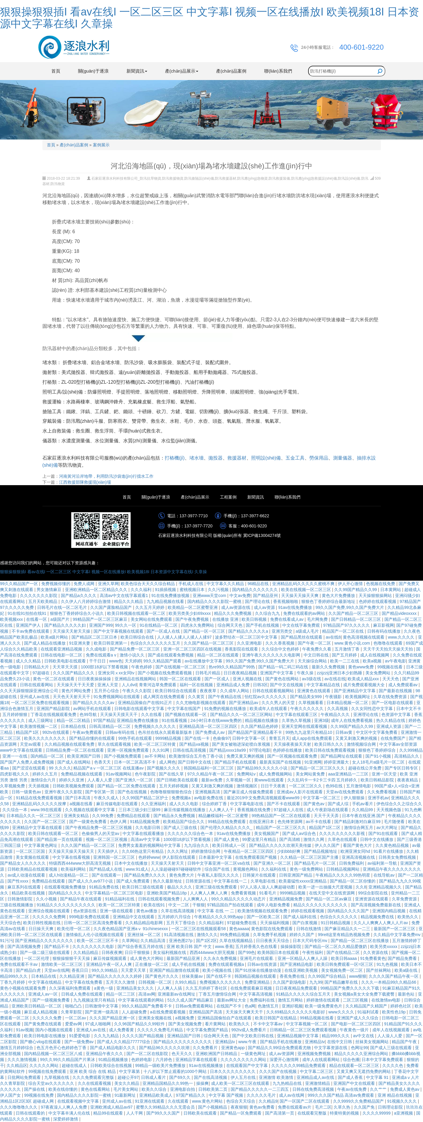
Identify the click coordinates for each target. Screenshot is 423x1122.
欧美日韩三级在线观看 (143, 887)
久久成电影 (97, 649)
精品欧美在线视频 (29, 893)
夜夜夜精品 (408, 780)
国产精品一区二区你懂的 (353, 881)
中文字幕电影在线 (247, 803)
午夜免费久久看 (317, 649)
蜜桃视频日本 (193, 589)
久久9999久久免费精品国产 (359, 1101)
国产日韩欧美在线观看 (177, 780)
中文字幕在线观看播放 (144, 833)
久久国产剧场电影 (290, 982)
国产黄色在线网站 (282, 678)
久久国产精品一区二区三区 (353, 613)
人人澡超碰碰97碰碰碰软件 (176, 869)
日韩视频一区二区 (155, 982)
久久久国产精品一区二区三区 (88, 845)
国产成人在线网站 (74, 762)
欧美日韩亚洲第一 (111, 643)
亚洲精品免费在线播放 (138, 720)
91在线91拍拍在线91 (27, 613)
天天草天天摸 (66, 667)
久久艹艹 (379, 1089)
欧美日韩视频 (255, 619)
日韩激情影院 (20, 899)
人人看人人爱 (100, 780)
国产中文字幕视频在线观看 (119, 631)
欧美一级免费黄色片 (324, 1006)
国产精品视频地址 (321, 851)
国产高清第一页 (280, 1113)
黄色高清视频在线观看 (364, 637)
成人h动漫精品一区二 (69, 875)
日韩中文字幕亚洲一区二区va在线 (219, 863)
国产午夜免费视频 (192, 619)
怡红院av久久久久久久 (266, 696)
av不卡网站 (156, 756)
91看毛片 (268, 893)
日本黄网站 (391, 589)
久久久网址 (178, 851)
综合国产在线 (218, 869)
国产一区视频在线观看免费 (292, 756)
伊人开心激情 (351, 583)
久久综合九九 (268, 613)
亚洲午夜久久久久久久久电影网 (271, 655)
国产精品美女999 (306, 696)
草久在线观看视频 (115, 744)
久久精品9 (268, 1101)
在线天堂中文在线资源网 (332, 893)
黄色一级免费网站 (307, 869)
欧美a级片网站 (55, 637)
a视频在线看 (81, 803)
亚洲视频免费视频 (314, 1053)
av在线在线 (335, 678)
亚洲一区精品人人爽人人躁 (303, 958)
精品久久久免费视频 (233, 613)
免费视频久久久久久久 (155, 726)
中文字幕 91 (377, 1077)
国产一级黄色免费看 (88, 821)
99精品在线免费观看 (227, 821)
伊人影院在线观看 (179, 857)
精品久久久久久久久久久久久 (320, 904)
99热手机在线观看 (135, 738)
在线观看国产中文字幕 (247, 1065)
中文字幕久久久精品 (226, 583)
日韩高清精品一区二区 (110, 726)
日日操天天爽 (41, 928)
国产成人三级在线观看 (391, 1047)
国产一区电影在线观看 (393, 702)
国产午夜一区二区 (315, 643)
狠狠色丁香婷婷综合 (377, 750)
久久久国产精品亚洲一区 (112, 1018)
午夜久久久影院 (137, 690)
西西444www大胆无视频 (213, 952)
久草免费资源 (405, 899)
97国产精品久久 (191, 1095)
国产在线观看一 (107, 875)
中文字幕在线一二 (231, 881)
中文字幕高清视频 (256, 994)
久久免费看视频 (382, 791)
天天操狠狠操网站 (376, 595)
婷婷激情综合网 (206, 851)
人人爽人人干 (222, 809)
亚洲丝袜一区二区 (144, 934)
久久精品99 (363, 809)
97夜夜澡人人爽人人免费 (64, 1107)
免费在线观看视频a (226, 964)
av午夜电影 (395, 661)
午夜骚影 (334, 696)
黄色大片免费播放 (339, 595)
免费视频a (182, 797)
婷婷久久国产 (302, 934)
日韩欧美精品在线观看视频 (32, 869)
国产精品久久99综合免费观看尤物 (280, 1047)
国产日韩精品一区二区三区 (356, 619)
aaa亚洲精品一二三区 (348, 774)
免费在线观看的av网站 (304, 613)
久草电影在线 (264, 881)
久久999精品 (411, 750)
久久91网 (161, 750)
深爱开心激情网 (285, 1059)
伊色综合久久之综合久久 (399, 803)
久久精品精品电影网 (144, 922)
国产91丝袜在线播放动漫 (258, 970)
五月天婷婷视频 (174, 785)
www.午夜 (248, 1041)
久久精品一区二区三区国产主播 (310, 857)
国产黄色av (314, 803)
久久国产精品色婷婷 (260, 726)
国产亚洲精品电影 (297, 964)
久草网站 (130, 940)
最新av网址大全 (232, 1000)
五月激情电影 (359, 785)
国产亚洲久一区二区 (134, 780)
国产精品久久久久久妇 (65, 625)
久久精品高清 (153, 940)
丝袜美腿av (193, 976)
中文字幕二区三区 (317, 1071)
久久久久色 (393, 1065)
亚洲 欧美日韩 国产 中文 (190, 946)
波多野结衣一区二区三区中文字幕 (246, 637)
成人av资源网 (282, 1053)
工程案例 (228, 497)
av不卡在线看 (319, 821)
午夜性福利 (313, 952)
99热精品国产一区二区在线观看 (281, 815)
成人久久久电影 (184, 803)
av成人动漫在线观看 (26, 875)
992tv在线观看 (56, 732)
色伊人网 (119, 821)
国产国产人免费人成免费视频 (27, 762)
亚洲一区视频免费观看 (128, 750)
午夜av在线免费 (352, 1089)
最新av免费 (212, 780)
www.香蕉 (224, 946)
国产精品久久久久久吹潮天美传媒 (281, 845)
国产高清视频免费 (24, 946)
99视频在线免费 (39, 1095)
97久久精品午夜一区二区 (211, 774)
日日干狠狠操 (138, 952)
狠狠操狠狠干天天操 (72, 958)
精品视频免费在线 (378, 916)
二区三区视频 (356, 1000)
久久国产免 (365, 1107)
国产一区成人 (218, 678)
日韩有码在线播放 (384, 631)
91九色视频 (387, 964)
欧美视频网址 (358, 696)
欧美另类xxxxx (384, 946)
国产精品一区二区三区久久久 (318, 768)
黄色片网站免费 (76, 690)
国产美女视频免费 (185, 1023)
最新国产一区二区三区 (395, 928)
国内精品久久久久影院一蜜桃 (215, 601)
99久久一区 (126, 625)
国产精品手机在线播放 (281, 1041)
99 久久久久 (60, 768)
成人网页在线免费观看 (164, 696)
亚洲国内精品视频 (389, 910)
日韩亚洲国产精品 (296, 875)
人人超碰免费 (135, 1012)
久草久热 (342, 1107)
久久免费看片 (206, 1047)
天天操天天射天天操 (72, 631)
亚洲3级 (321, 720)
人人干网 (135, 1113)
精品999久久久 (14, 976)
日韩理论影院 (391, 1107)
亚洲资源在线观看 (372, 899)
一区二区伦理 (37, 958)
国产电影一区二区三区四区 (356, 1023)
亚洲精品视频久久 (385, 887)
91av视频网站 (119, 774)
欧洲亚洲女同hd (355, 851)
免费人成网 (85, 583)
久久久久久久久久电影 (93, 946)
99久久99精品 (105, 970)
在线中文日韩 (340, 1041)
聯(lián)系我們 (278, 70)
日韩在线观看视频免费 (159, 899)
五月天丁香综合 (181, 922)
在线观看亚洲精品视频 (62, 649)
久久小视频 (47, 899)
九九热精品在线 (288, 1083)
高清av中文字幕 (146, 839)
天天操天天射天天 (168, 863)
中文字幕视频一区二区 (307, 1023)
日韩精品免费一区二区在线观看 (75, 750)
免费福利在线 (263, 1000)
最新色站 (407, 994)
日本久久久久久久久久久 (233, 1071)
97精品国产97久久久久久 (347, 625)
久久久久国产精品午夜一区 (394, 976)
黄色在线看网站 (96, 1089)
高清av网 (146, 994)
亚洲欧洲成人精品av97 (112, 1107)
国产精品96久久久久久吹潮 (164, 1047)
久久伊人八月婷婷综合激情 (86, 601)
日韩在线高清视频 (190, 750)
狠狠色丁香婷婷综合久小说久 (77, 613)
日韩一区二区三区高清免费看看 (93, 922)
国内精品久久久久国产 (348, 910)
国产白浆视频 (305, 922)
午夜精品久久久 (336, 714)
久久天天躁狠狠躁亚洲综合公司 (29, 690)
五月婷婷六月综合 (175, 916)
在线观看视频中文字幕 (78, 1101)
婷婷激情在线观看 (323, 1000)
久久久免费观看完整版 (93, 1077)
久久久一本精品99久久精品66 (389, 982)
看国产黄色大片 (358, 845)
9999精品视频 (168, 738)
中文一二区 (179, 904)
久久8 (361, 887)
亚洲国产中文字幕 (277, 672)
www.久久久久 (402, 637)
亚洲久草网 (108, 583)
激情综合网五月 (359, 827)
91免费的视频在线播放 (225, 708)
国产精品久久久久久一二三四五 (260, 1089)
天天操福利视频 (275, 922)
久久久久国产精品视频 (143, 1035)
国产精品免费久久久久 (145, 875)
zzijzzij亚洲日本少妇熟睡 (340, 672)
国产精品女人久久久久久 (23, 863)
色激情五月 (269, 1006)
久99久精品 (186, 982)
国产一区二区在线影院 (147, 1053)
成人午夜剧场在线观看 (328, 809)
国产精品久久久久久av (94, 702)
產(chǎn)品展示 (195, 497)
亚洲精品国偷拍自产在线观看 (225, 1018)
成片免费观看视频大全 (364, 684)
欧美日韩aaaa (344, 958)
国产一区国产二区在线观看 (305, 1101)
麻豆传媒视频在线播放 (185, 809)
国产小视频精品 (213, 1107)
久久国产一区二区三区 (45, 821)
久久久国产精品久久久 (74, 672)
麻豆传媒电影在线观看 (117, 803)
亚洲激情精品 (318, 1083)
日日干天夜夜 (274, 785)
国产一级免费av (79, 1041)
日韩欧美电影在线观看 (65, 661)
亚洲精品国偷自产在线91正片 (145, 702)
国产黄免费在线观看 (43, 1023)
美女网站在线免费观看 (152, 619)
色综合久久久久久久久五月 (155, 643)
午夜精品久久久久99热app (219, 916)
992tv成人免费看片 (249, 1029)
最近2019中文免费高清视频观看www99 (264, 797)
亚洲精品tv (225, 1041)
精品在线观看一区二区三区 (354, 1065)
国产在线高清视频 (211, 1077)
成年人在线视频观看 (391, 1029)
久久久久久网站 (44, 1065)
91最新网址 (126, 1095)
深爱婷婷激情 (66, 1119)
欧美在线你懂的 (63, 1089)
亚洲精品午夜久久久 (105, 1053)
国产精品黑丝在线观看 (302, 637)
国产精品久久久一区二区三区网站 (242, 714)
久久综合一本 (15, 809)
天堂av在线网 (56, 970)
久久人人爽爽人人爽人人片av (381, 922)
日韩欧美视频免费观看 (74, 785)
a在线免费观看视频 (168, 1012)
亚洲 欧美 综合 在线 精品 (93, 1071)
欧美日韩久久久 (329, 744)
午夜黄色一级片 (355, 1029)
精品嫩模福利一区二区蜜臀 (223, 815)
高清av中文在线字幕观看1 (124, 595)
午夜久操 (306, 672)
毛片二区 (323, 1107)
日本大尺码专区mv (311, 940)
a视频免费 (185, 1018)
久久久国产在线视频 (278, 1071)
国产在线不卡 (219, 976)
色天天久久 (183, 1053)
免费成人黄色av (405, 1089)
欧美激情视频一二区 (39, 726)
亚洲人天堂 (108, 684)
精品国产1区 (28, 732)
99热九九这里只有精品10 (309, 732)
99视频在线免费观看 (47, 1071)
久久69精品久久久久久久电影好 (296, 1012)
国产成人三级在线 (181, 827)
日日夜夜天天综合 (273, 940)
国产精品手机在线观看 (236, 762)
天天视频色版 (389, 809)
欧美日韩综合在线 (138, 637)
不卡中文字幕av (268, 1023)
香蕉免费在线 (293, 976)
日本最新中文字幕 (216, 857)
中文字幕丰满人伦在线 (69, 1113)
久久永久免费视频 (220, 958)
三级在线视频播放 (17, 904)
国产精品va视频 (194, 744)
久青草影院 (72, 1012)
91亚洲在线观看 (150, 1101)
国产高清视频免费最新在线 (376, 904)
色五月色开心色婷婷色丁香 (62, 1047)
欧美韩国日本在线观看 (278, 952)
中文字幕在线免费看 (84, 982)
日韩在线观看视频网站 (273, 690)
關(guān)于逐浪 (93, 70)
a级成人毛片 (308, 631)
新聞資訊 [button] (136, 70)
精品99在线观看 (108, 1113)
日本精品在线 (74, 726)
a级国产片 (60, 619)
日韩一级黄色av (27, 791)
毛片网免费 (318, 619)
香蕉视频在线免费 (254, 809)
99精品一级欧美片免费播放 (160, 1065)
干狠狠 (198, 904)
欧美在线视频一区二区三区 (306, 589)
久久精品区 (17, 1065)
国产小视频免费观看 (123, 756)
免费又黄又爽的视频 (245, 756)
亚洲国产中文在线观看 (354, 1083)
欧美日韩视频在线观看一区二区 (137, 613)
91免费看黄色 (373, 958)
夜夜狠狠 (239, 1107)
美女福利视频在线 (170, 952)
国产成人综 (339, 803)
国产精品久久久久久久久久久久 (183, 1041)
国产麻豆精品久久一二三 (347, 928)
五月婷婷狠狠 (15, 714)
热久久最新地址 (168, 881)
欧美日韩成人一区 (229, 845)
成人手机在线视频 (189, 964)
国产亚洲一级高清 (102, 1012)
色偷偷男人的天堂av (101, 833)
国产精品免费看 (403, 958)
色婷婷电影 (142, 1059)
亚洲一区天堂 (385, 774)
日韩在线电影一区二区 (62, 655)
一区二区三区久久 (306, 785)
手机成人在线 (191, 583)
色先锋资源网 (291, 821)
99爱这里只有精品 (259, 839)
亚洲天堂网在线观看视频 (304, 726)
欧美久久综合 (155, 1089)
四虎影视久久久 (15, 774)
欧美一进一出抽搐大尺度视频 (326, 887)
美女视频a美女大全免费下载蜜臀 (365, 994)
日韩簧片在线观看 (260, 875)
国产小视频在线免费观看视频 (165, 672)
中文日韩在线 (317, 655)
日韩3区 (260, 684)
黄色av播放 (147, 910)
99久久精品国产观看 (162, 661)
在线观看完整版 (312, 1113)
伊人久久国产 (328, 845)
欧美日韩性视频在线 (42, 922)
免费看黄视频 (244, 893)
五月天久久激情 (121, 982)
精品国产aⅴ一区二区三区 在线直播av (109, 768)
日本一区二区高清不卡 (135, 762)
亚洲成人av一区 (43, 994)
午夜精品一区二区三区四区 (249, 851)
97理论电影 (259, 750)
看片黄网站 (216, 1023)
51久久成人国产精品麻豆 (191, 1000)
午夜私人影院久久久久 (218, 875)
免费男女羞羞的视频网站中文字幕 (150, 845)
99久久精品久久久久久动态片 (239, 899)
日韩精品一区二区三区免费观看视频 (304, 1029)
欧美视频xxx (12, 619)
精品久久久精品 (129, 601)
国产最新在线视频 (396, 690)
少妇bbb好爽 (289, 851)
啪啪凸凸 (74, 1006)
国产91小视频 (378, 756)
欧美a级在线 (407, 970)
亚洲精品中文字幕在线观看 (37, 827)
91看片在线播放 (388, 851)
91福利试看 (368, 1012)
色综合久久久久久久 (339, 916)
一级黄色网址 (254, 1053)
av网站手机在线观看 (92, 708)
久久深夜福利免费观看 (70, 988)
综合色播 (351, 1059)
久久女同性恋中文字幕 (372, 708)
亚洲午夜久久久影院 (64, 791)
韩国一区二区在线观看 (180, 678)
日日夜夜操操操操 (95, 678)
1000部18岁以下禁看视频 (105, 667)
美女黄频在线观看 (33, 857)
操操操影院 (291, 946)
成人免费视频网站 (276, 774)
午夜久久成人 (107, 797)
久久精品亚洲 (72, 976)
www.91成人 (137, 869)
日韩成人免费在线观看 (82, 994)
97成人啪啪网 (98, 1023)
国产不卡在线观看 (284, 803)
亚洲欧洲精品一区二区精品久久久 (97, 589)
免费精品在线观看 (134, 815)
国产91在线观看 (383, 833)
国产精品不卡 (57, 946)
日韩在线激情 (309, 928)
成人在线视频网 (375, 655)
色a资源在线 (85, 910)
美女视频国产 (267, 833)
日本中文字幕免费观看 (383, 1059)
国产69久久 (180, 1077)
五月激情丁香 (348, 649)
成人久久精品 (29, 661)
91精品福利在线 (120, 899)
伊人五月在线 (244, 1077)
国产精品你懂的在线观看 (92, 738)
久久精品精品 (86, 952)
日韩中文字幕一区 (249, 738)
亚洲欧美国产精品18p (167, 893)
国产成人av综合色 (299, 833)
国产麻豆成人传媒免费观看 (249, 791)
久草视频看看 (311, 702)
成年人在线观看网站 (321, 1059)
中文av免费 (240, 595)
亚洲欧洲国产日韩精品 (217, 1053)
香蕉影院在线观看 (242, 649)
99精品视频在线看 (317, 1018)
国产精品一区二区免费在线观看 (127, 785)
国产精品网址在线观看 (342, 756)
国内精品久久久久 (65, 893)
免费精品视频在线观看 (82, 774)
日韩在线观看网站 (37, 684)
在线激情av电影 (386, 1000)
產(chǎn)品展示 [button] (181, 70)
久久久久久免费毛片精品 (160, 1029)
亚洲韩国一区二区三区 (114, 857)
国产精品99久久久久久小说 (262, 768)
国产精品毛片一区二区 (315, 863)
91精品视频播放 (113, 1059)
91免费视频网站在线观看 (117, 696)
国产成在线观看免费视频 (171, 655)
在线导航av (384, 875)
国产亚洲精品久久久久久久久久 (45, 940)
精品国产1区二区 (325, 827)
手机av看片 (363, 803)
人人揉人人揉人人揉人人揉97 (185, 637)
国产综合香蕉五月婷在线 (141, 946)
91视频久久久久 (402, 1101)
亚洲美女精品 (77, 815)
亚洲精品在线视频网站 (136, 678)
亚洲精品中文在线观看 (134, 916)
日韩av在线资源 (262, 964)
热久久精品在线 (391, 720)
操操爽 (202, 1083)
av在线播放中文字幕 (204, 661)
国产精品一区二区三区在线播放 (360, 940)
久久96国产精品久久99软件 (140, 1023)
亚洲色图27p (181, 940)
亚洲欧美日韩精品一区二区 (37, 1006)
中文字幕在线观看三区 (297, 714)
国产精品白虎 (29, 970)
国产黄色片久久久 (162, 976)
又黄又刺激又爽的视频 (356, 738)
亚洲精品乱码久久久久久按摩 (39, 803)
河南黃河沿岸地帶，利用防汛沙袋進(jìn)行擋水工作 (106, 476)
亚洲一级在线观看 (117, 910)
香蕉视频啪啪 (286, 601)
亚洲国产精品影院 (54, 708)
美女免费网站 (378, 672)
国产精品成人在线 (106, 869)
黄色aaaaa (239, 928)
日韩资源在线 (199, 881)
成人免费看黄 (122, 1029)
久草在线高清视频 (178, 910)
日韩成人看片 (154, 1077)
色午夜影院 (146, 774)
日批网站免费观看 (24, 1077)
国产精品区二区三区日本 (95, 637)
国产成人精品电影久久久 (113, 1047)
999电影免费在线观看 (89, 916)
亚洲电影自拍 (183, 1089)
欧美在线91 (155, 904)
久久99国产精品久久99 (356, 589)
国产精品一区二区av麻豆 (329, 899)
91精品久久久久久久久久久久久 (66, 904)
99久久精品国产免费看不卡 (147, 1006)
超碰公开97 (128, 1077)
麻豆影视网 (383, 625)
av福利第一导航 (382, 863)
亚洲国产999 (101, 625)
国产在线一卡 (198, 738)
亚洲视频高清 (208, 791)
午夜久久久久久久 (307, 708)
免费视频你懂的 (56, 583)
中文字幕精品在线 (324, 684)
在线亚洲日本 (262, 821)
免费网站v (247, 774)
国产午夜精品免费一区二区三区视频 (99, 827)
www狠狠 (357, 976)
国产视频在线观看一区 (186, 714)
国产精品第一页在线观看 (60, 839)
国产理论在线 (258, 601)
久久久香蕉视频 (280, 643)
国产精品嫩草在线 (341, 982)
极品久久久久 (180, 887)
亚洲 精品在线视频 (395, 1095)
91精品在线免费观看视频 (39, 797)
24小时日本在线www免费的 (217, 720)
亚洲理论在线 (366, 714)
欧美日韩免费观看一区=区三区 (345, 964)
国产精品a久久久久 (79, 595)
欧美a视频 (373, 661)
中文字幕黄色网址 (41, 845)
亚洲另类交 (283, 631)
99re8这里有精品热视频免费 (344, 934)
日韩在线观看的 (31, 1113)
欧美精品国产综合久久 (184, 821)
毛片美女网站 (126, 1089)
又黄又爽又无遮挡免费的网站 (364, 1071)
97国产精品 (104, 720)
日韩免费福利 (352, 863)
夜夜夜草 (209, 690)
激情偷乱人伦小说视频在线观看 (95, 934)
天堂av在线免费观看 (345, 791)
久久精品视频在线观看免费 (70, 744)
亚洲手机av (378, 797)
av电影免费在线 (209, 797)
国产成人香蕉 (351, 1077)
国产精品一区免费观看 (241, 1113)
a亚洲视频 (404, 1113)
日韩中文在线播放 (377, 839)
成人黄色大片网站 (147, 958)
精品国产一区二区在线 (343, 631)
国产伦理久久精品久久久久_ (227, 827)
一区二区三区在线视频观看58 (199, 928)
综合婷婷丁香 (215, 803)
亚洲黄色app (233, 1047)
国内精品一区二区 (48, 756)
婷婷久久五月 (45, 774)
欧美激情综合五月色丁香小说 (196, 756)
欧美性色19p (394, 1012)
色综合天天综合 (241, 1101)
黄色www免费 (361, 667)
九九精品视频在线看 (166, 601)
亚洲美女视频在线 (155, 1018)
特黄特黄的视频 (345, 1113)
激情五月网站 (291, 1000)
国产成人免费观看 (133, 881)
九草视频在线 (57, 1077)
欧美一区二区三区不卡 (98, 940)
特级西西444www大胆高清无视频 (80, 863)
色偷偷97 (221, 738)
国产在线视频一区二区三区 (181, 667)
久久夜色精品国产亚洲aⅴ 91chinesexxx (131, 928)
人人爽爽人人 (196, 899)
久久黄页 (197, 696)
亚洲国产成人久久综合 (358, 1018)
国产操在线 (35, 1089)
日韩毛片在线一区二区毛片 (62, 607)
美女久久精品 (127, 1083)
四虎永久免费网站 (198, 625)
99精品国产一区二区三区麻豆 (100, 619)
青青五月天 (279, 738)
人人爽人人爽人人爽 (209, 893)
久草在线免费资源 (390, 696)
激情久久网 (314, 839)
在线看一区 (37, 619)
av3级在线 (312, 678)
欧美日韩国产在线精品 (276, 1018)
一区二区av (76, 1018)
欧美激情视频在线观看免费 (263, 910)
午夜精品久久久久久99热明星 (343, 875)
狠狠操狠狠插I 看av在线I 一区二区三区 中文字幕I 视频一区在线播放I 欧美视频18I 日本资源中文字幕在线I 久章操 (209, 18)
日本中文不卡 (408, 708)
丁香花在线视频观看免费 (54, 714)
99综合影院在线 (373, 893)
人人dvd (129, 684)
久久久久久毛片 (262, 1095)
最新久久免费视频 (329, 667)
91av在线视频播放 (206, 1065)
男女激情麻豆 (50, 589)
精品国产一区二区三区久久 (281, 827)
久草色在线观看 (343, 839)
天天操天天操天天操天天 (71, 851)
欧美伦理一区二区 (74, 928)
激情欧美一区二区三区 (62, 964)
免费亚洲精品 (258, 982)
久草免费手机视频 (270, 934)
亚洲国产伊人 (29, 625)
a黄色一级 (104, 988)
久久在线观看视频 (95, 1083)
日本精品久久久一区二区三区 (34, 815)
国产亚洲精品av (244, 702)
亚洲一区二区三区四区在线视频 (193, 649)
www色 (115, 661)
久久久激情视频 (22, 1059)
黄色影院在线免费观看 (272, 928)
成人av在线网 (292, 1095)
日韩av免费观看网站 (194, 1006)
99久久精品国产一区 (19, 583)
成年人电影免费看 (274, 904)
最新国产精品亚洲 (184, 958)
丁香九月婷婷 (13, 982)
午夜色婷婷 (142, 667)
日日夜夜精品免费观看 (296, 988)
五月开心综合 (107, 690)
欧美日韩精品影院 (378, 780)
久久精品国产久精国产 (367, 1006)
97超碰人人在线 (289, 809)
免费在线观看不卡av (19, 964)
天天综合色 (10, 922)
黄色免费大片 (182, 875)
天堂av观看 (31, 744)
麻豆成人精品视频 (41, 1012)
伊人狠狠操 (355, 797)
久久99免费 (103, 815)
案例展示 (101, 144)
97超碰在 (41, 672)
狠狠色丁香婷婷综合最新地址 (329, 601)
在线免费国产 (394, 738)
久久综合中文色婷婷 (281, 649)
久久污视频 (219, 589)
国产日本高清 (78, 797)
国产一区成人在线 (164, 631)
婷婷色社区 (401, 1006)
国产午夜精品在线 (225, 696)
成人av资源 (265, 607)
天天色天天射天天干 (72, 696)
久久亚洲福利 (154, 803)
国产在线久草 (172, 774)
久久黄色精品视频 (393, 845)
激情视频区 (248, 785)
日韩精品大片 (37, 667)
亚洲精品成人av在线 (316, 1077)
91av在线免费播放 (295, 607)
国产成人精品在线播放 (45, 643)
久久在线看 (152, 714)
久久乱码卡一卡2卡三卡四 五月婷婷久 (323, 780)
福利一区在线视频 (197, 684)
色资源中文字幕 (396, 714)
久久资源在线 (376, 952)
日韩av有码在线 (120, 732)
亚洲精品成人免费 (233, 684)
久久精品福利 (212, 922)
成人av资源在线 (236, 607)
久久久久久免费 (47, 1018)
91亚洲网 (312, 762)
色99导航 (89, 714)
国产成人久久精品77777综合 (124, 1041)
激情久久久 (207, 934)
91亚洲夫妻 (80, 643)
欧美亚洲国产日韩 (84, 756)
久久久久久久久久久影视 (342, 833)
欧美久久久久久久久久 (45, 738)
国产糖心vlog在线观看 (41, 1041)
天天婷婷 (133, 661)
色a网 (250, 1006)
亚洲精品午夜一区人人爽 (109, 964)
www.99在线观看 (47, 809)
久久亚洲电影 (250, 643)
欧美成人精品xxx (364, 678)
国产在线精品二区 (344, 952)
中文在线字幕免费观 (301, 625)
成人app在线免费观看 (312, 738)
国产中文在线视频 (287, 684)
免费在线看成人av (287, 619)
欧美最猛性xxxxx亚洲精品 (303, 881)
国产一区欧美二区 (264, 916)
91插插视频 (166, 589)
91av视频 (24, 1029)
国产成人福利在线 (300, 916)
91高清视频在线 (179, 934)
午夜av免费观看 (87, 732)
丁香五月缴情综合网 (218, 994)
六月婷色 (164, 1059)
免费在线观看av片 (295, 1107)
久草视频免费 (13, 785)
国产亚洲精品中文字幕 (355, 690)
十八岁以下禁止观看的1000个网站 (175, 1071)
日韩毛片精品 (208, 672)
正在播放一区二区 (152, 964)
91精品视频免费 (145, 821)
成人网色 (167, 762)
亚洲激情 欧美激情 (276, 1077)
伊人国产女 (11, 1095)
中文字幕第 (130, 1071)
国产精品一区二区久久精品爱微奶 (336, 946)
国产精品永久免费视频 (174, 815)
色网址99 (359, 1047)
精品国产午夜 (405, 1041)
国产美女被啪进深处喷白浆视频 (241, 744)
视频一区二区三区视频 (107, 839)
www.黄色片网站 (208, 1101)
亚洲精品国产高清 (206, 1012)
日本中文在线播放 (131, 863)
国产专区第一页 (100, 791)
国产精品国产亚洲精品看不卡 (255, 732)
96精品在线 (259, 583)
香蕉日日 (80, 970)
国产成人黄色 (227, 839)
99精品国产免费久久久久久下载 (350, 988)
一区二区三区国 (31, 851)
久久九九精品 (107, 1035)
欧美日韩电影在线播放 (45, 1035)
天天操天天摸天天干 (119, 714)
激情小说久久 (133, 655)
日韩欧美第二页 (213, 1089)
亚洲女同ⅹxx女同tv (117, 672)
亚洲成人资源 (389, 726)
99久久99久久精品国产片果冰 (68, 1059)
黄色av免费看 (262, 1107)
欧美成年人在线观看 (269, 708)
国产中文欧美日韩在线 (253, 1035)
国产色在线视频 (133, 791)
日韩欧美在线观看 (200, 1113)
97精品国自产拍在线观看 (230, 904)
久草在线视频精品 (236, 940)
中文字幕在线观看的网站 (141, 1000)
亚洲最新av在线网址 (177, 994)
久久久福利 (142, 589)
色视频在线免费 (381, 583)
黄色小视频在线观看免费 (23, 988)
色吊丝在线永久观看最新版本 (165, 732)
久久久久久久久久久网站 (244, 1059)
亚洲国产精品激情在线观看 (174, 970)
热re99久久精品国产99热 (232, 667)
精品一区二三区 (121, 994)
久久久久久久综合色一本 (190, 833)
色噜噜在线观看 (388, 643)
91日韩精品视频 (336, 922)
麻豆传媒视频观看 (110, 958)
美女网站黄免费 (311, 774)
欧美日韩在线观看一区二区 (53, 833)
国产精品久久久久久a (248, 631)
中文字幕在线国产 (184, 708)
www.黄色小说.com (352, 643)
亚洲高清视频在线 (359, 857)
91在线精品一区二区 (159, 625)
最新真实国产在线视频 (280, 762)
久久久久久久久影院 (39, 595)
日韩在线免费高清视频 (313, 1089)
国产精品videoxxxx (400, 613)
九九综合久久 (197, 845)
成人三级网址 (41, 720)
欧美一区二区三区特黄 (155, 744)
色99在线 (335, 785)
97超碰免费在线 (242, 922)
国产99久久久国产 (163, 1113)
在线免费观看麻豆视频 (251, 988)
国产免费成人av (210, 732)
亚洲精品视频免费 (286, 899)
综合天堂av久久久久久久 (51, 1083)
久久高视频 (338, 708)
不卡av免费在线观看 (31, 631)
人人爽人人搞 (170, 988)
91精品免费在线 (104, 887)
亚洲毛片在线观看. (257, 958)
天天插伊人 (108, 851)
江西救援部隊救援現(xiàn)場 (85, 482)
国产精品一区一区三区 (204, 631)
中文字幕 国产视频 (226, 1095)
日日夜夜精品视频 (241, 672)
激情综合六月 (44, 780)
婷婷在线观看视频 (308, 910)
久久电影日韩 (148, 827)
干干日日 (98, 661)
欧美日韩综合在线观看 (176, 690)
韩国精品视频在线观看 (256, 976)
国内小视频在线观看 (54, 1029)
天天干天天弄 (327, 815)
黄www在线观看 (269, 780)
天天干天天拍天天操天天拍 (388, 649)
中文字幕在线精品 (45, 982)
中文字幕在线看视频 (72, 857)
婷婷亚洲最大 (337, 762)
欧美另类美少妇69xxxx (190, 613)
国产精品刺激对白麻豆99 (357, 821)
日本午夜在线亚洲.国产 (364, 815)
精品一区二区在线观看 (218, 655)
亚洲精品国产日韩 (184, 1035)
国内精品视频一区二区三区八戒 (53, 1053)
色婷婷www (149, 857)
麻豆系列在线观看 (24, 887)
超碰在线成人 (75, 1065)
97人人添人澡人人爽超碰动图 (268, 887)
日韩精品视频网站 (343, 869)
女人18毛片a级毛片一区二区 (379, 762)
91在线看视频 (175, 720)
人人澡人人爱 (390, 1035)
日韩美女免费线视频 (397, 857)
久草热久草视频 (297, 720)
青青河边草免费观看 (158, 684)
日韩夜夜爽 (112, 952)
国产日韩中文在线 (195, 762)
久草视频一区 (239, 780)
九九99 (315, 982)
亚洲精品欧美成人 (156, 1095)
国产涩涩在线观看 (29, 768)
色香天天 (103, 762)
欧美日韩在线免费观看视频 (330, 750)
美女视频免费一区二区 (342, 970)
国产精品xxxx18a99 (228, 750)
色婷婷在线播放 (288, 750)
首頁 (55, 70)
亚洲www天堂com (210, 595)
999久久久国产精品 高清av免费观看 (341, 1095)
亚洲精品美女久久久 (135, 988)
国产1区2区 (206, 940)
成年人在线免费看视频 (352, 720)
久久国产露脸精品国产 (111, 607)
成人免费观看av (403, 684)
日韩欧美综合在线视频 (111, 1065)
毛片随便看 (395, 821)
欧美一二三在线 (345, 661)
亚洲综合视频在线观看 (49, 910)
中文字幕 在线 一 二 (216, 910)
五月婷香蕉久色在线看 (256, 946)
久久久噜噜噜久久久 (19, 1107)
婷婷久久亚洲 (72, 780)
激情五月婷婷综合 (17, 1047)
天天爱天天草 (134, 970)
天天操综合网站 (313, 661)
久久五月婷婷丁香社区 (207, 988)
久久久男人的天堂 (279, 702)
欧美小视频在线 (217, 970)
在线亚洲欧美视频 (301, 970)
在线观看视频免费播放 (65, 887)
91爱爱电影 (80, 1035)
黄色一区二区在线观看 (54, 678)
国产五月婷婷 (345, 655)
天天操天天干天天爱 (76, 684)
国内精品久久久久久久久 (255, 589)
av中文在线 (364, 1035)
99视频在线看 (390, 667)
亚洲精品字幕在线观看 (196, 1059)
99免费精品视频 (235, 934)
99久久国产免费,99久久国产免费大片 (350, 607)
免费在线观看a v (102, 655)
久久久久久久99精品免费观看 (299, 1065)
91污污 (6, 940)
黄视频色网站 (246, 869)
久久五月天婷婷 (150, 607)
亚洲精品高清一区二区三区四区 (208, 726)
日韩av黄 (344, 732)
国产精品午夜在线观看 (81, 899)
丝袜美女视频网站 (372, 1041)
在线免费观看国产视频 (256, 857)
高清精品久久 (407, 756)
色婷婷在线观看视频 (378, 601)
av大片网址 (387, 827)
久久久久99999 (377, 1113)
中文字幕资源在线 (331, 1047)
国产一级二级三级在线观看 (45, 952)
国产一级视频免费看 (51, 1000)
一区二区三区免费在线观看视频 (40, 702)
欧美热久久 (408, 916)
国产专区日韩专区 (402, 768)
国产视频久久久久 (164, 768)
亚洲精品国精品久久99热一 (168, 1083)
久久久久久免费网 (49, 916)
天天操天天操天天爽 (300, 595)
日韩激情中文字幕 (102, 1006)
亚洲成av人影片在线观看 (300, 791)
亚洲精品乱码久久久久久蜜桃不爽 (304, 583)
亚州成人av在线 (35, 696)
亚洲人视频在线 (248, 678)
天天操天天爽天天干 (245, 1012)
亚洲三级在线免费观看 (216, 887)
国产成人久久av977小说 (91, 881)
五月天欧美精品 (43, 601)
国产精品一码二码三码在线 (283, 667)
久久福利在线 (274, 869)
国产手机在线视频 (263, 625)
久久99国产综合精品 (327, 976)
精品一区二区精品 (74, 720)
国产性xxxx (18, 881)
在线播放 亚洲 (226, 619)
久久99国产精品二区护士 (145, 797)
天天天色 (391, 678)
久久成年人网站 (235, 690)
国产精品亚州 (266, 595)
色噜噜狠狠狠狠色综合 (171, 791)
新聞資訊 (255, 497)
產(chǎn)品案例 (231, 70)
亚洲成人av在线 (91, 1029)
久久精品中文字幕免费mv (397, 934)
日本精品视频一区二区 (348, 702)
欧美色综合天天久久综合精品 (148, 583)
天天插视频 (39, 785)
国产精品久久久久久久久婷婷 (115, 976)
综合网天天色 (231, 625)
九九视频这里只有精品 (94, 1000)
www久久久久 (341, 1012)
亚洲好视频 (292, 1006)
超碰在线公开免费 (365, 768)
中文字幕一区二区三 (322, 797)
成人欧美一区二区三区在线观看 (240, 1083)
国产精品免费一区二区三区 (135, 649)
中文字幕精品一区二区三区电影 (114, 893)
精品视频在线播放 (262, 720)
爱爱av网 (74, 1023)
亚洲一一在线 (15, 756)
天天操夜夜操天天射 (293, 744)
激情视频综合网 (362, 744)
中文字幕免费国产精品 (207, 1029)
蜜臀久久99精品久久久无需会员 (166, 1107)
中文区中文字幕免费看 (377, 732)
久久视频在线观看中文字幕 (90, 809)
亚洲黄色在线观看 (314, 690)
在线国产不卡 (229, 1006)
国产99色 (246, 952)
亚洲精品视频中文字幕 (298, 1035)
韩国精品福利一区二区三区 (209, 768)
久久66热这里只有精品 (143, 851)
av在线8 (333, 637)
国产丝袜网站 (379, 970)
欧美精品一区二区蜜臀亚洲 (193, 607)
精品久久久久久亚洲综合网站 (361, 1053)
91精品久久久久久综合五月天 (304, 994)
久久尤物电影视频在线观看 (201, 702)
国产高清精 (290, 839)
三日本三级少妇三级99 (139, 809)
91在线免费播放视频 (170, 595)
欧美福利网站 (74, 869)
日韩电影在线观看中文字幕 (139, 708)
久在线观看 (179, 1101)
